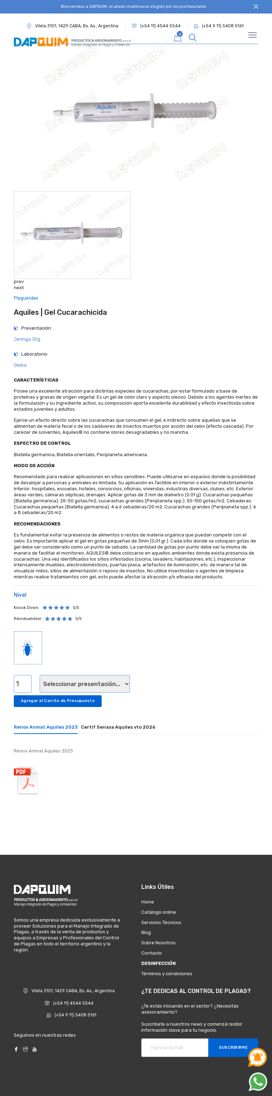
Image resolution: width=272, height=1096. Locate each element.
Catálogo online (158, 912)
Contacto (151, 953)
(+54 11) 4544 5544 (156, 25)
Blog (146, 932)
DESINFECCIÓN (158, 963)
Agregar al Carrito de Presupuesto (58, 700)
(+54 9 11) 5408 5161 (219, 25)
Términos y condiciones (166, 973)
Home (147, 902)
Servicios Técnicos (161, 922)
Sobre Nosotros (158, 942)
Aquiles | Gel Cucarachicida (60, 312)
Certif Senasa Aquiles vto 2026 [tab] (118, 727)
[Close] (256, 6)
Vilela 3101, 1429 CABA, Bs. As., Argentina (69, 990)
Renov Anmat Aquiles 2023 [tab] (46, 727)
